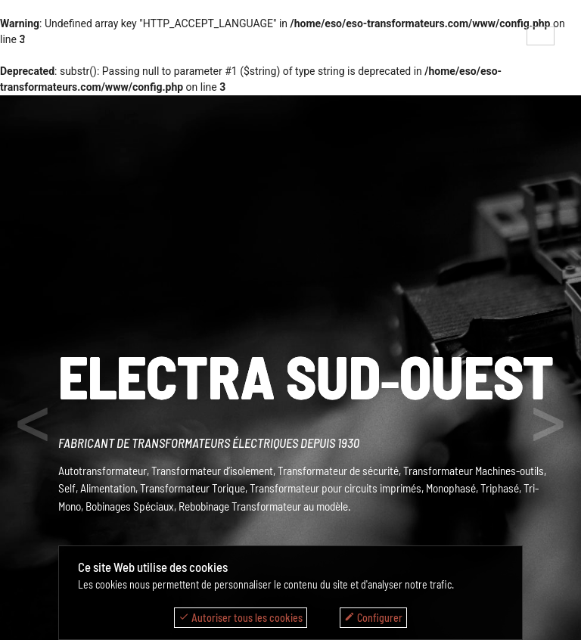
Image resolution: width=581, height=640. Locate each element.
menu (40, 40)
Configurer (373, 617)
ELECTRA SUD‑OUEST (306, 375)
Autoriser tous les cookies (241, 617)
